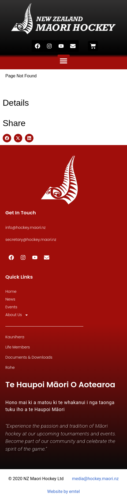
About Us (16, 315)
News (10, 299)
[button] (64, 61)
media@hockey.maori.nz (95, 478)
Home (11, 291)
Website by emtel (63, 491)
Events (11, 307)
